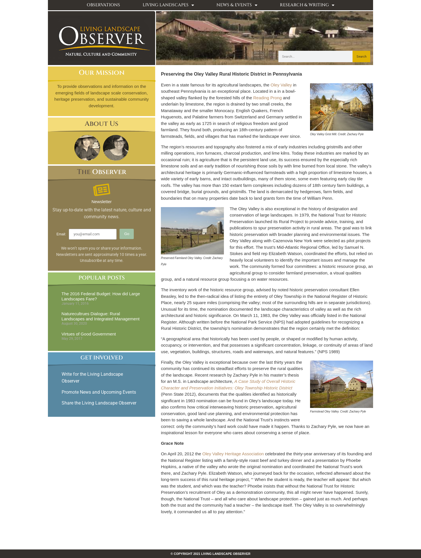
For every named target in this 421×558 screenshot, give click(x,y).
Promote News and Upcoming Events (99, 392)
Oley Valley (281, 84)
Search (362, 56)
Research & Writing (307, 5)
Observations (103, 5)
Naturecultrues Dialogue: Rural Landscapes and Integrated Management (101, 316)
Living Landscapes (168, 5)
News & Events (236, 5)
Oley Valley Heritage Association (233, 453)
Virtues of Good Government (89, 333)
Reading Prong (267, 97)
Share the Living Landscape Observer (99, 403)
